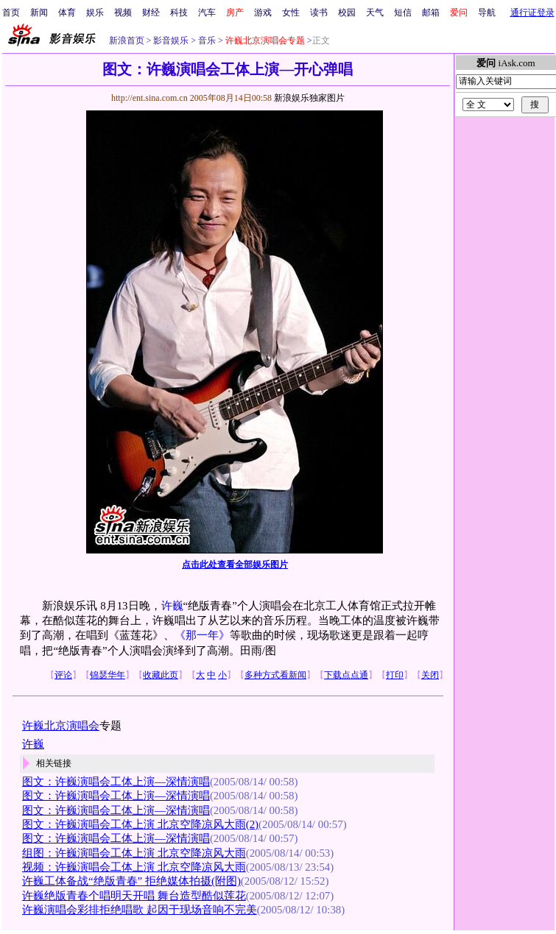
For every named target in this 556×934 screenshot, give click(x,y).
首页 (11, 12)
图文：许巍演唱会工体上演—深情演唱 (116, 782)
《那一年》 (202, 635)
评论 (63, 675)
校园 (347, 12)
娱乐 (95, 12)
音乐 (206, 40)
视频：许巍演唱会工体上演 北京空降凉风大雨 (134, 867)
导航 (487, 12)
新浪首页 (126, 40)
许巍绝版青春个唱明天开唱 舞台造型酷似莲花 (134, 896)
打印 (395, 675)
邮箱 (431, 12)
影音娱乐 (171, 40)
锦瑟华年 (107, 675)
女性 (291, 12)
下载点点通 (346, 675)
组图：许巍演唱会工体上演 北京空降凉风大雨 (134, 853)
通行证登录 (532, 12)
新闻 (39, 12)
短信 (403, 12)
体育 (67, 12)
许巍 (172, 606)
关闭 (430, 675)
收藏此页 (160, 675)
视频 (123, 12)
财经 (151, 12)
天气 (375, 12)
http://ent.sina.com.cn (150, 98)
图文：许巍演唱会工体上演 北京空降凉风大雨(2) (140, 824)
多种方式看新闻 (275, 675)
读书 (319, 12)
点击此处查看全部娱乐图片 (235, 564)
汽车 (207, 12)
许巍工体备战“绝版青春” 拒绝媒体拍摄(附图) (131, 881)
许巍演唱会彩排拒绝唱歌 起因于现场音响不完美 (139, 910)
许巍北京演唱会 (60, 726)
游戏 (263, 12)
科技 (179, 12)
